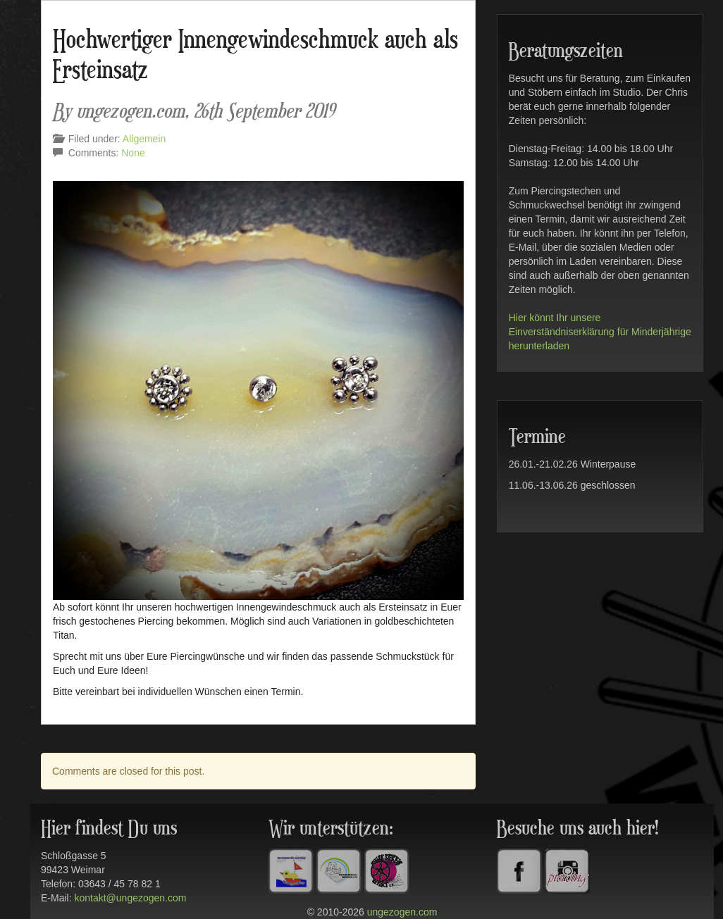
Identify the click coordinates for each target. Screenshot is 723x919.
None (132, 152)
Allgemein (144, 138)
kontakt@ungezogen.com (130, 898)
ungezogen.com (402, 912)
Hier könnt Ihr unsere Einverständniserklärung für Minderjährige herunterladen (600, 331)
